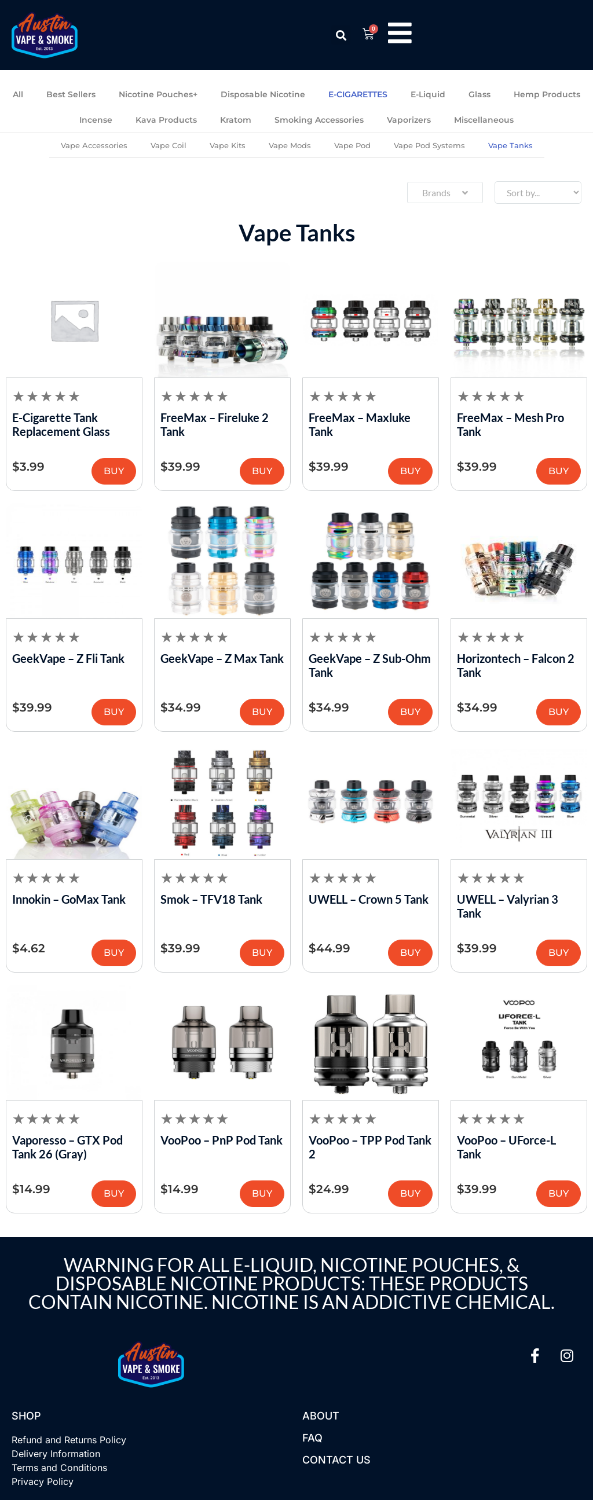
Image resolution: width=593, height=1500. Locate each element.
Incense (95, 120)
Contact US (336, 1460)
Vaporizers (409, 120)
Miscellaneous (484, 120)
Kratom (235, 120)
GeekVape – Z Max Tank (222, 658)
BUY (114, 470)
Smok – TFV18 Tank (211, 899)
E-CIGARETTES (357, 94)
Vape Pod (352, 145)
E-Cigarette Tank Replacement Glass (61, 424)
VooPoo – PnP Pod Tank (221, 1140)
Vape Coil (168, 145)
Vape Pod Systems (429, 145)
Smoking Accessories (319, 120)
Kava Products (166, 120)
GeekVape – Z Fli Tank (68, 658)
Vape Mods (290, 145)
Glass (479, 94)
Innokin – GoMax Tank (69, 899)
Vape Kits (228, 145)
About (320, 1416)
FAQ (312, 1438)
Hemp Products (547, 94)
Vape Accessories (94, 145)
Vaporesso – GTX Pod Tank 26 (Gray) (67, 1147)
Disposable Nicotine (263, 94)
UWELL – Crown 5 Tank (369, 899)
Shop (26, 1416)
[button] (340, 35)
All (18, 94)
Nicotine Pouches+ (158, 94)
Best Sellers (71, 94)
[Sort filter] (538, 192)
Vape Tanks (510, 145)
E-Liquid (428, 94)
